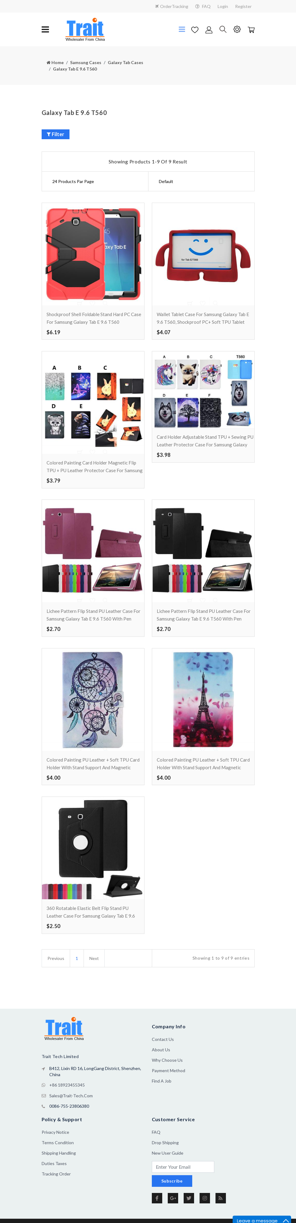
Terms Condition (58, 1163)
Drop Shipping (165, 1163)
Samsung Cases (85, 62)
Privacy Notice (55, 1153)
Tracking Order (56, 1195)
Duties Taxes (54, 1184)
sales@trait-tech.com (71, 1117)
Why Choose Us (167, 1082)
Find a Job (161, 1103)
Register (243, 6)
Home (55, 62)
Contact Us (163, 1061)
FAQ (203, 6)
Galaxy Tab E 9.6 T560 (75, 68)
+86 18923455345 (67, 1107)
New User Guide (167, 1174)
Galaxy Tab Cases (125, 62)
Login (223, 6)
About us (161, 1072)
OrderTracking (171, 6)
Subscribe (172, 1202)
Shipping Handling (59, 1174)
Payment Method (168, 1092)
